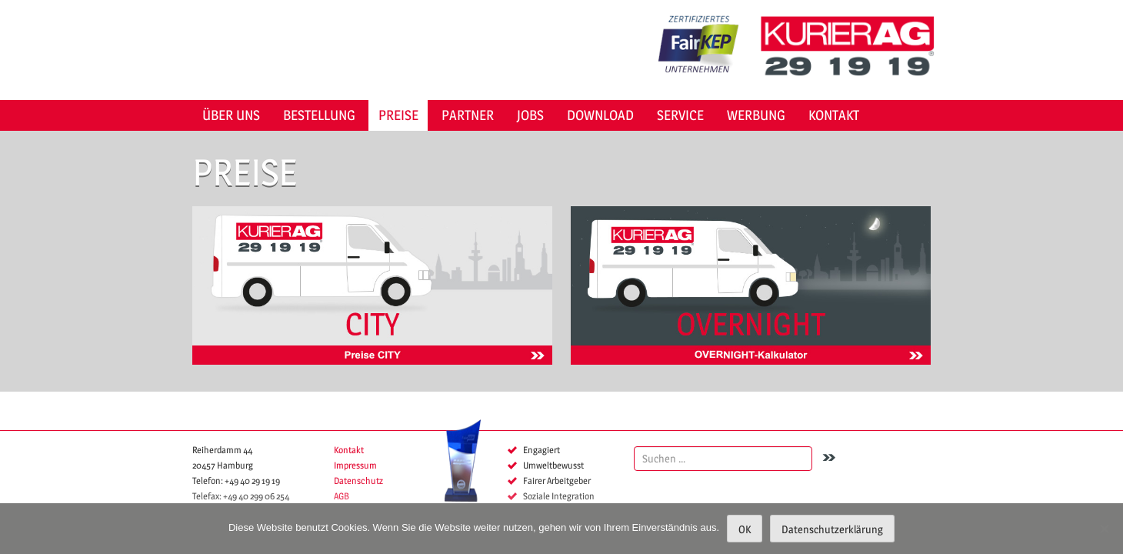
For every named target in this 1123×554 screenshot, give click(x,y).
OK (744, 529)
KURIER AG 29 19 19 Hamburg (853, 46)
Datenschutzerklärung (832, 529)
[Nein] (1103, 528)
